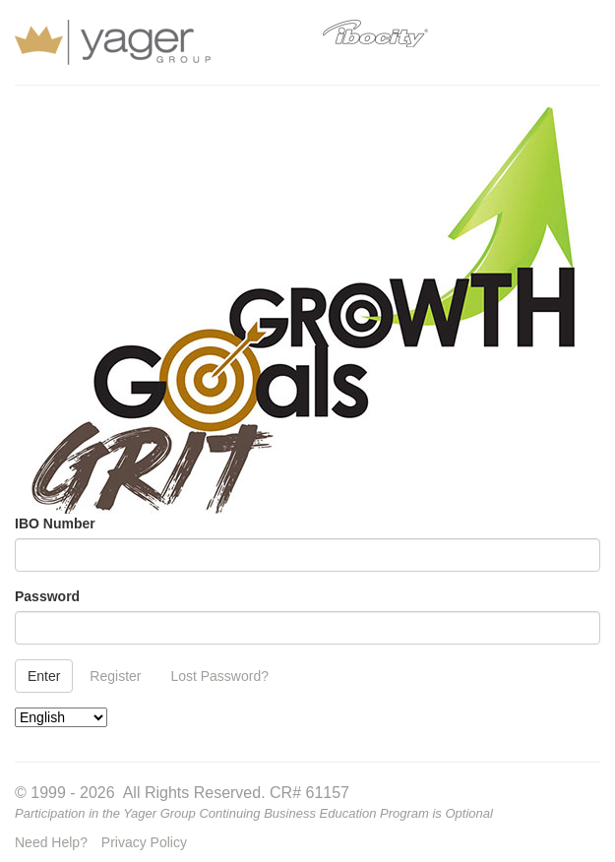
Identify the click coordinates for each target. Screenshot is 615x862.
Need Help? (51, 842)
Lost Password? (219, 676)
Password (47, 596)
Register (115, 676)
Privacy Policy (144, 842)
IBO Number (55, 523)
